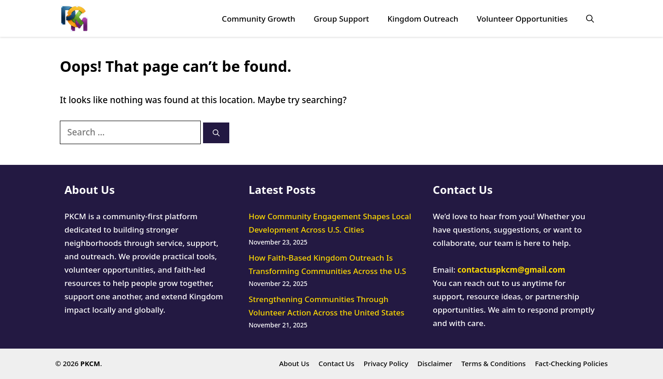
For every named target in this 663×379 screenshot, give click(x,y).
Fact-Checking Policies (571, 363)
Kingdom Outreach (423, 18)
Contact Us (337, 363)
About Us (294, 363)
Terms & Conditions (493, 363)
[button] (590, 18)
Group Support (341, 18)
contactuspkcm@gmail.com (511, 269)
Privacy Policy (386, 363)
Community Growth (258, 18)
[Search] (216, 132)
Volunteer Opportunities (522, 18)
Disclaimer (435, 363)
